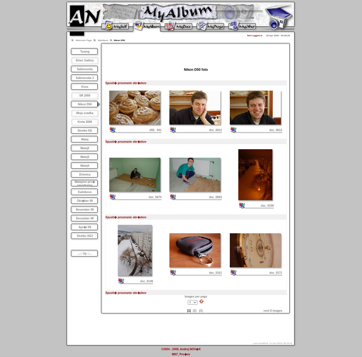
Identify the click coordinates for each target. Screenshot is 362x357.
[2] (194, 310)
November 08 (85, 209)
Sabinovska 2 (85, 78)
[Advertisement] (196, 53)
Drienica (84, 174)
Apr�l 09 (85, 227)
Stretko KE (84, 130)
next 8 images (273, 310)
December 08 (85, 218)
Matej (85, 139)
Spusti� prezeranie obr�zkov (126, 83)
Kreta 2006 (85, 121)
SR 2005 (84, 95)
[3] (201, 310)
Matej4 (84, 165)
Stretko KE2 (85, 236)
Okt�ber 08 (85, 200)
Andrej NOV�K (190, 349)
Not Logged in (254, 35)
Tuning (85, 51)
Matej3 (84, 157)
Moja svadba (84, 113)
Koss (84, 86)
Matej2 (84, 148)
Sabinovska (85, 69)
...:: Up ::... (85, 253)
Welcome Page (84, 40)
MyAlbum (103, 40)
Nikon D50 (85, 104)
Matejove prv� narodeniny (85, 183)
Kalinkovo (85, 192)
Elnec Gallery (85, 60)
